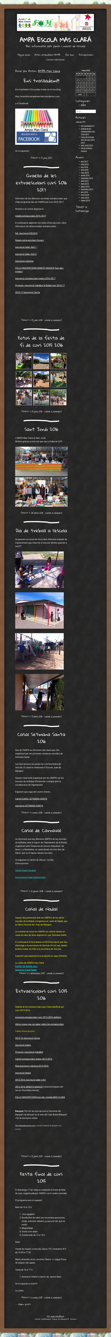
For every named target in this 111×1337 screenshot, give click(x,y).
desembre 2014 (87, 189)
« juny (80, 94)
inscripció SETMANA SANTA (29, 805)
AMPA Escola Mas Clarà (55, 40)
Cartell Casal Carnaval (25, 870)
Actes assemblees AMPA (47, 55)
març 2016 (85, 173)
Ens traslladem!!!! (41, 80)
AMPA (83, 105)
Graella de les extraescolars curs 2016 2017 (41, 182)
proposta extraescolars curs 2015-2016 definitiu (38, 1017)
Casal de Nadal (41, 908)
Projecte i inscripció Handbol (29, 1052)
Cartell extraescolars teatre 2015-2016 (33, 1059)
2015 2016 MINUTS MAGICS (29, 1086)
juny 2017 (84, 161)
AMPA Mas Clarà (49, 71)
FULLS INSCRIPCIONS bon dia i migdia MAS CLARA (40, 1097)
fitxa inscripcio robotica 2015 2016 (32, 1066)
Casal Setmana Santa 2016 (41, 738)
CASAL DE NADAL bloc (26, 966)
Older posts (23, 1304)
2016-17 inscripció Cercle (27, 292)
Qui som (69, 55)
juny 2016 (84, 167)
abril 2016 (84, 170)
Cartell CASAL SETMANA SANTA (31, 798)
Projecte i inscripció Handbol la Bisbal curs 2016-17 (40, 285)
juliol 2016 (85, 164)
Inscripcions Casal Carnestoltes (30, 877)
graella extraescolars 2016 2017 (30, 216)
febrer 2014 (85, 200)
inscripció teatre (23, 1045)
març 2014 (85, 198)
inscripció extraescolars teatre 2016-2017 (35, 278)
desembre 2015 (87, 178)
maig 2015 (85, 184)
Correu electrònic (55, 59)
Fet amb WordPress (55, 1316)
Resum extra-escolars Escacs (29, 240)
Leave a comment (53, 320)
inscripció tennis (23, 1073)
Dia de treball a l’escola (41, 530)
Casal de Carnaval (41, 830)
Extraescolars (86, 55)
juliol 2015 (85, 181)
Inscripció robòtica (24, 261)
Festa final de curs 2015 (41, 1177)
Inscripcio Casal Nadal (26, 970)
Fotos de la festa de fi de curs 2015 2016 (41, 341)
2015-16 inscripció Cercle (27, 1038)
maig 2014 (85, 195)
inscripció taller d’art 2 (26, 254)
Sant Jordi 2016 (41, 429)
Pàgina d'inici (24, 55)
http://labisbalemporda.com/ (25, 1126)
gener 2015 (85, 186)
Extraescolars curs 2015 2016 (41, 994)
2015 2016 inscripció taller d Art (30, 1080)
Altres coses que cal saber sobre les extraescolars (39, 1024)
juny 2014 (84, 192)
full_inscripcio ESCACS (26, 233)
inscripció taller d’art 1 (26, 247)
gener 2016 (85, 175)
